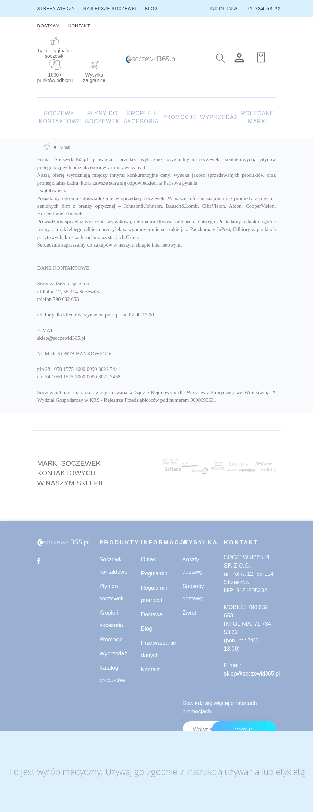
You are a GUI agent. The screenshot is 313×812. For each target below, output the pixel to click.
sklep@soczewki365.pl (252, 674)
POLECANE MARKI (257, 117)
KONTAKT (79, 26)
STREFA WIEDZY (56, 8)
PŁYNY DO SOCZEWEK (102, 117)
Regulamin (154, 574)
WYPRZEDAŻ (219, 117)
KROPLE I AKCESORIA (141, 117)
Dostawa (152, 614)
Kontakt (150, 669)
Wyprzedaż (113, 654)
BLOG (151, 8)
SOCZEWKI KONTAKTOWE (60, 117)
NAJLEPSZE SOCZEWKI (110, 8)
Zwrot (189, 613)
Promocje (111, 639)
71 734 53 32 (264, 8)
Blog (146, 629)
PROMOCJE (179, 117)
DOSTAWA (48, 26)
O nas (148, 559)
